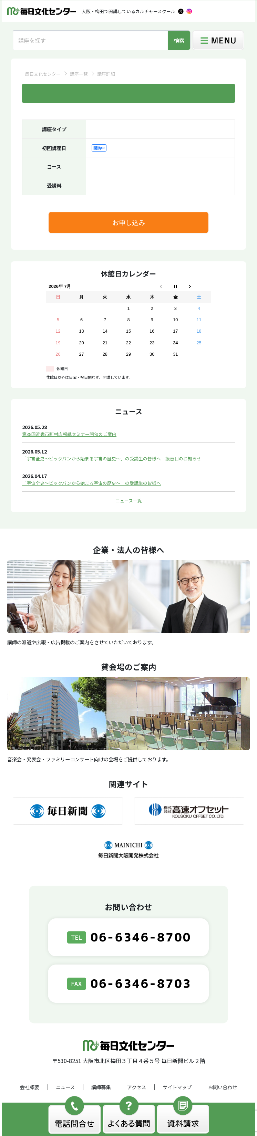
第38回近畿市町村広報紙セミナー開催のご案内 (69, 434)
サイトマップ (177, 1087)
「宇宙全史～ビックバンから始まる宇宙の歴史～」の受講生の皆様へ (91, 483)
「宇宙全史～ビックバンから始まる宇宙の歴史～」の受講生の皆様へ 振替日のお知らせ (111, 458)
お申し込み (128, 222)
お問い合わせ (222, 1087)
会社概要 (29, 1087)
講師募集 (101, 1087)
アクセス (136, 1087)
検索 (179, 40)
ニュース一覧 (128, 500)
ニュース (65, 1087)
